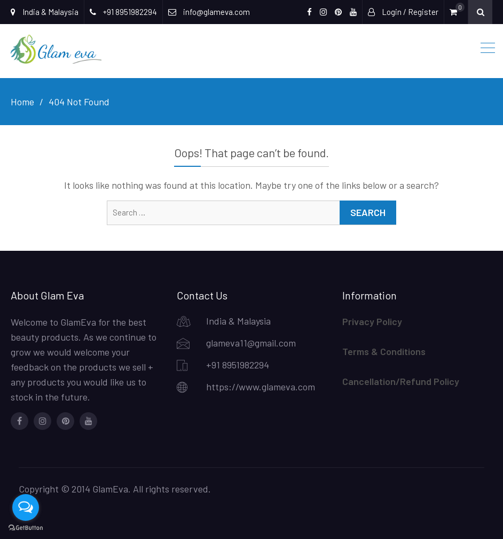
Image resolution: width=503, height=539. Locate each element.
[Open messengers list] (25, 507)
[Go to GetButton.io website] (26, 528)
